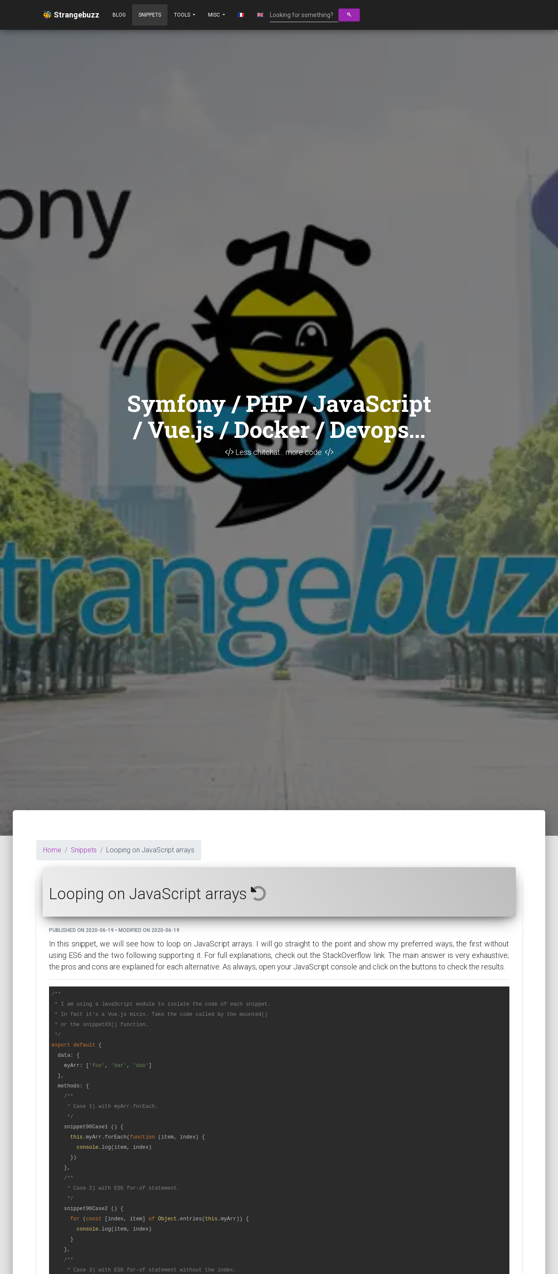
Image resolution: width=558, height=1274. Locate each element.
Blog (119, 15)
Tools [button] (182, 15)
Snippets (150, 15)
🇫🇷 (241, 15)
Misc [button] (214, 15)
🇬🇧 (260, 15)
